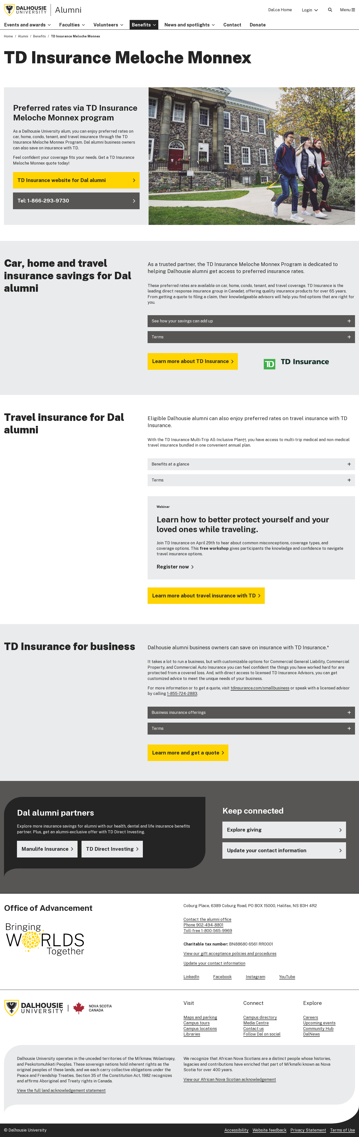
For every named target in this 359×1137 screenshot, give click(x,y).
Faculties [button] (69, 24)
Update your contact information (214, 963)
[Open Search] (330, 10)
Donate (258, 24)
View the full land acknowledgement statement (61, 1090)
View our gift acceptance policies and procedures (229, 953)
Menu (347, 10)
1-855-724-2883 (182, 693)
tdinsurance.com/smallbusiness (260, 688)
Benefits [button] (141, 24)
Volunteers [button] (105, 24)
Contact (232, 24)
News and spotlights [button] (187, 24)
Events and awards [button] (25, 24)
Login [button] (307, 10)
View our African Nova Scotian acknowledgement (229, 1079)
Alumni (68, 9)
